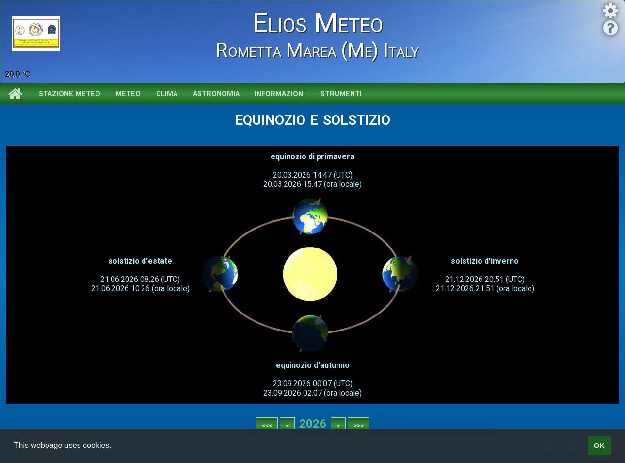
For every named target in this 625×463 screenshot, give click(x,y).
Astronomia (216, 94)
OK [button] (599, 445)
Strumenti (341, 94)
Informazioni (280, 94)
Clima (166, 94)
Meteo (128, 94)
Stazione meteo (69, 94)
